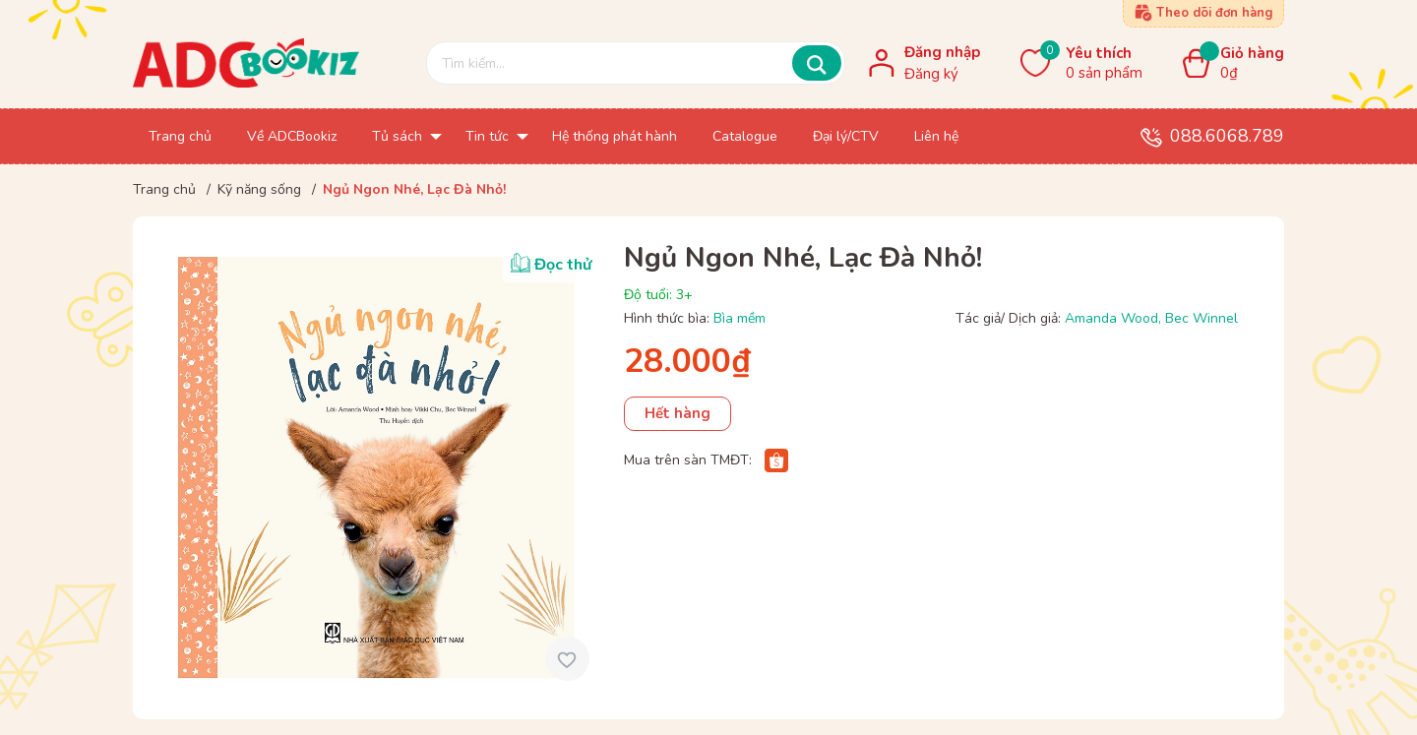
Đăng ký (931, 74)
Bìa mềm (739, 318)
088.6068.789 (1227, 136)
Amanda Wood (1111, 318)
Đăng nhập (942, 52)
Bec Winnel (1201, 318)
